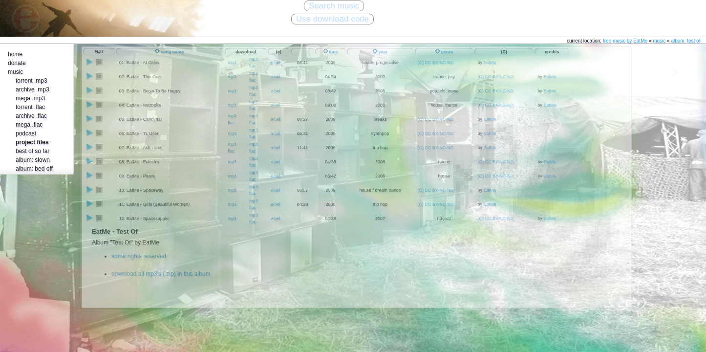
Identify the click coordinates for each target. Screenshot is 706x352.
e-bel (275, 76)
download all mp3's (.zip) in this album (160, 273)
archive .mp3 (32, 89)
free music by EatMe (625, 41)
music (659, 41)
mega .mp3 (30, 98)
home (15, 54)
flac (252, 66)
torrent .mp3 (31, 80)
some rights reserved (138, 256)
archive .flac (31, 115)
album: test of (685, 41)
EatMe (489, 62)
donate (17, 63)
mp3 (232, 62)
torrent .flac (30, 107)
